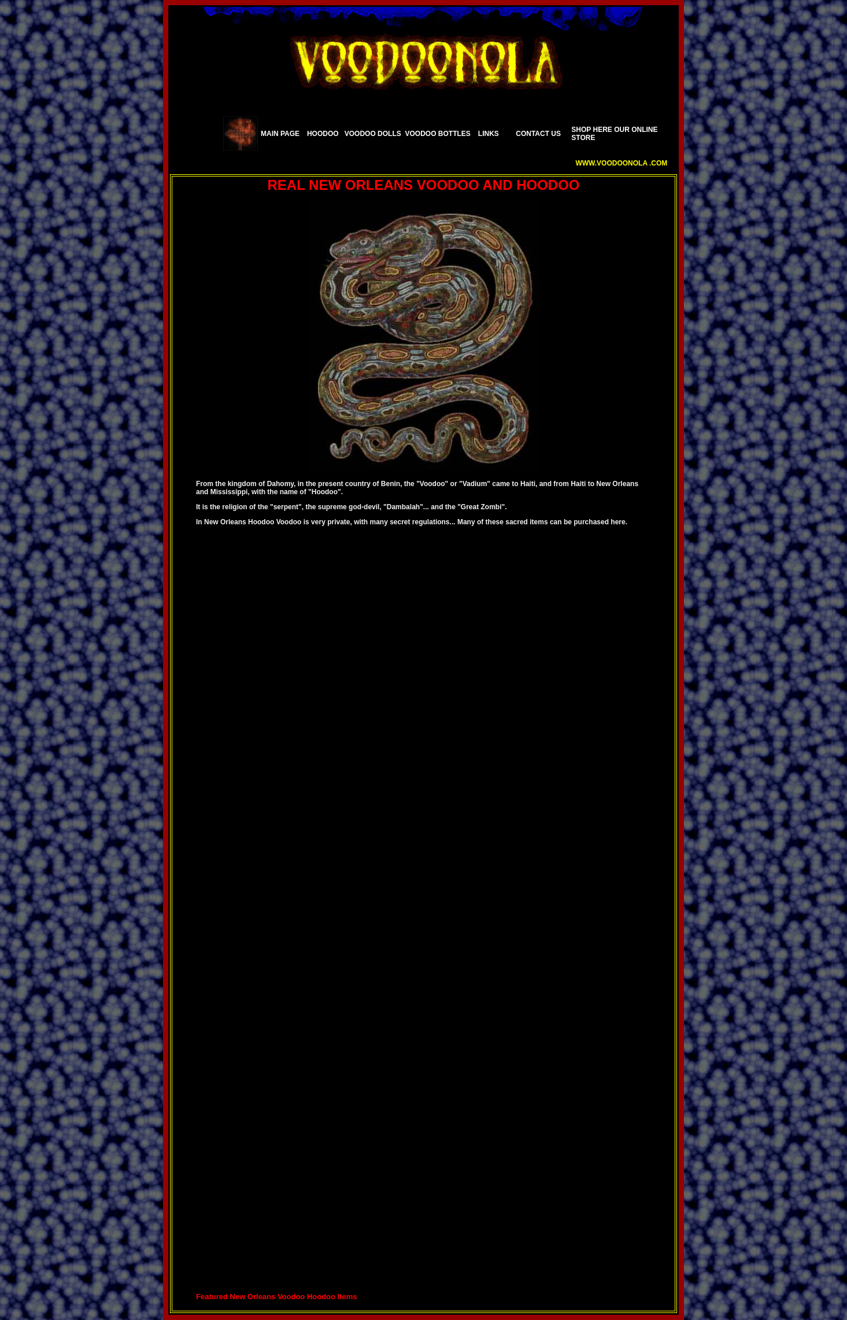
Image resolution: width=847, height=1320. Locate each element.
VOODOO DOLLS (373, 134)
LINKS (488, 134)
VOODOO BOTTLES (438, 134)
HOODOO (323, 134)
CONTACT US (538, 134)
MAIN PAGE (280, 134)
